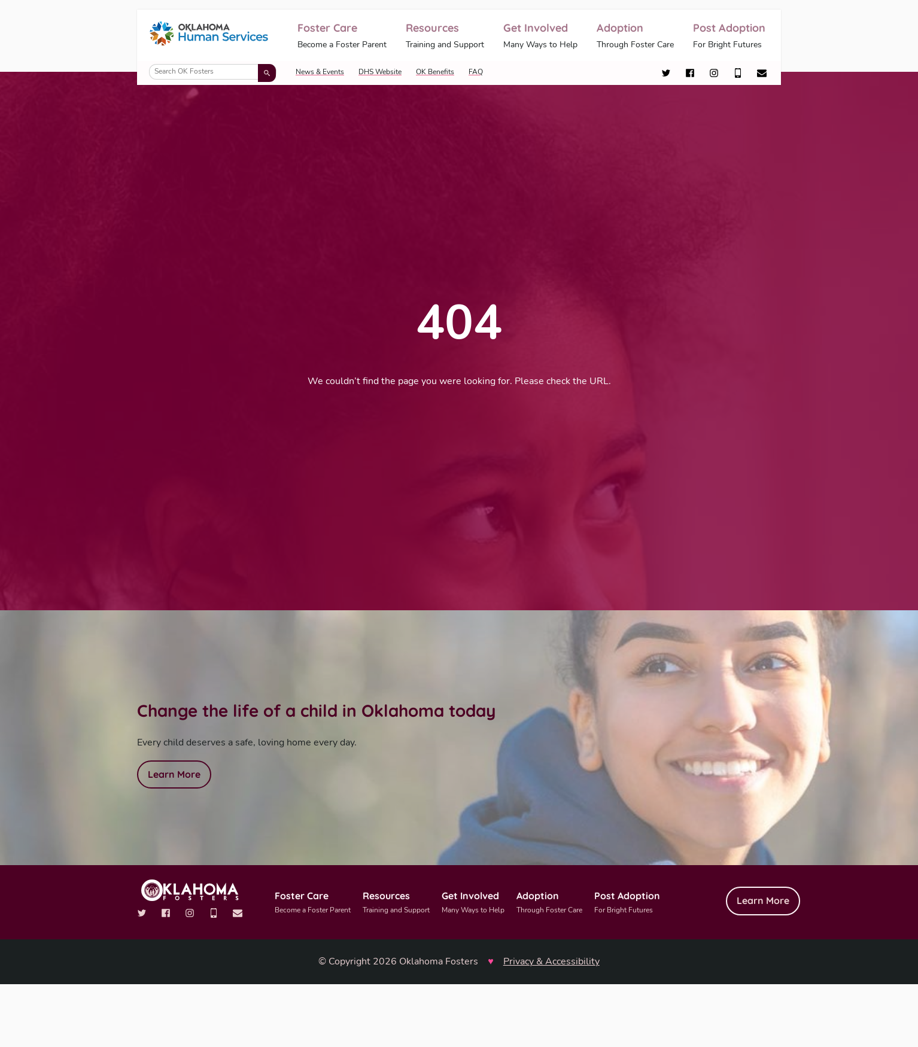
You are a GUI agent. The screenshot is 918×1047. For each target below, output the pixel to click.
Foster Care (342, 36)
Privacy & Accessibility (551, 961)
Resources (445, 36)
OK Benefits (435, 72)
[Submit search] (267, 73)
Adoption (635, 36)
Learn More (174, 774)
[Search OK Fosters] (212, 72)
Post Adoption (729, 36)
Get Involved (540, 36)
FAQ (476, 72)
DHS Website (380, 72)
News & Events (320, 72)
